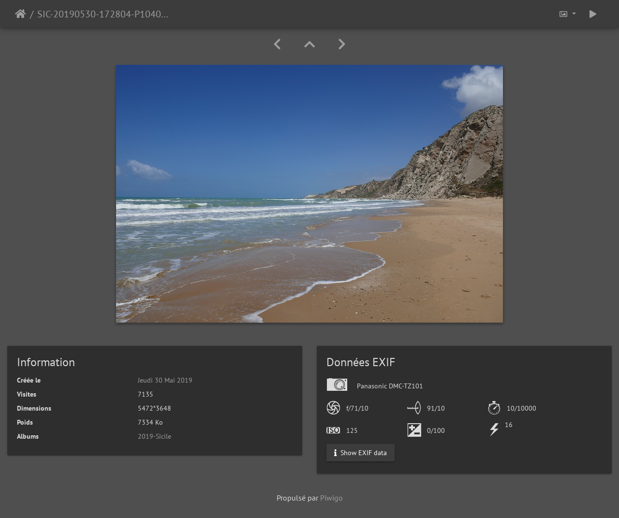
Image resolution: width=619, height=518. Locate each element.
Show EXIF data (360, 452)
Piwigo (331, 498)
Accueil (20, 14)
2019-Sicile (154, 436)
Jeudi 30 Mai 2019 (165, 380)
